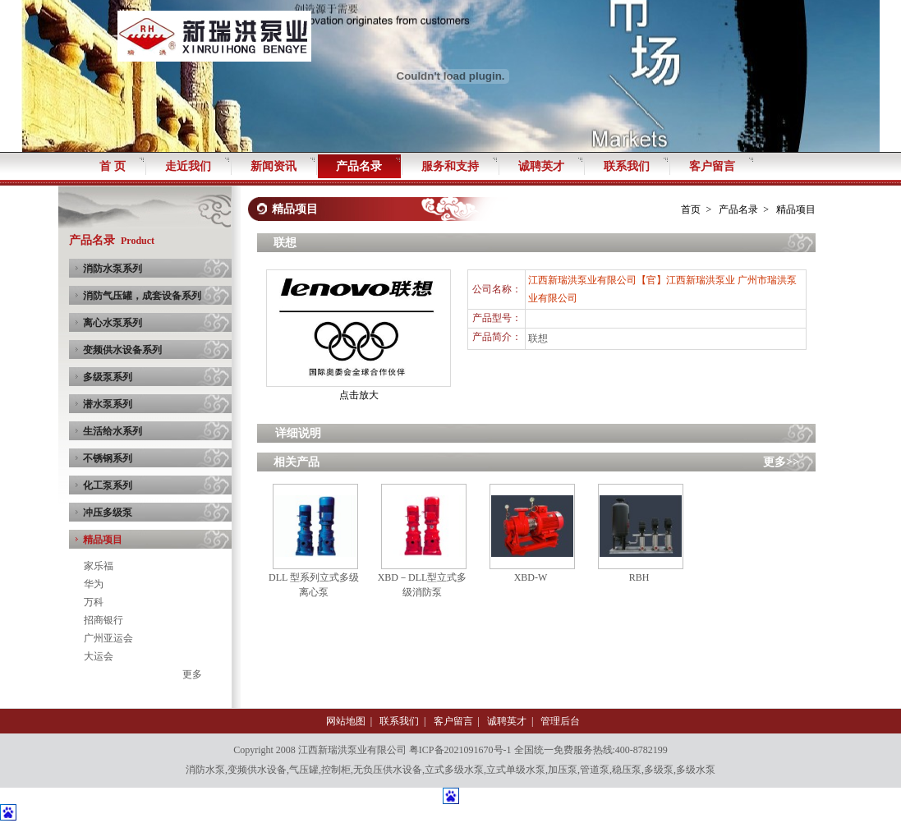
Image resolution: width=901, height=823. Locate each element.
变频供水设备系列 (122, 350)
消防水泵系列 (112, 268)
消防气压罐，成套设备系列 (142, 295)
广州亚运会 (108, 638)
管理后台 (560, 721)
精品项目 (102, 539)
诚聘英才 (506, 721)
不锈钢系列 (107, 458)
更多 (192, 674)
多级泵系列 (107, 377)
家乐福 (98, 566)
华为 (93, 584)
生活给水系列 (112, 431)
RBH (639, 577)
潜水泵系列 (107, 404)
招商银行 (103, 620)
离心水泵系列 (112, 323)
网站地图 (345, 721)
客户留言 (453, 721)
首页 (691, 209)
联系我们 (399, 721)
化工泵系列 (107, 485)
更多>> (781, 462)
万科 (93, 602)
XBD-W (531, 577)
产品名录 (738, 209)
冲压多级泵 (107, 512)
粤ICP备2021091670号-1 (460, 750)
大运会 (98, 656)
